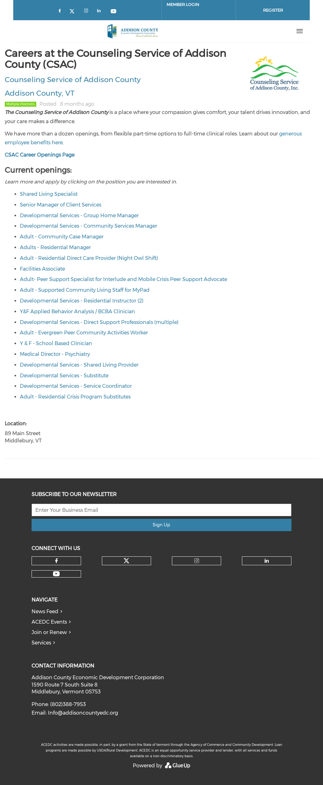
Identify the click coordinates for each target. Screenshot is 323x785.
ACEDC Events (49, 622)
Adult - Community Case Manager (61, 237)
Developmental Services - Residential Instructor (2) (82, 301)
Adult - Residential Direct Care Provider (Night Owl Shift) (89, 258)
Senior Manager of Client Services (60, 205)
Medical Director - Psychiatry (55, 354)
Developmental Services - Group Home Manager (79, 216)
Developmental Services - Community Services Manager (88, 226)
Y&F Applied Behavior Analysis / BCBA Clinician (77, 312)
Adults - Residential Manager (55, 247)
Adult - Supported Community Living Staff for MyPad (85, 290)
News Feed (45, 611)
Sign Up (161, 525)
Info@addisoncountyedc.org (83, 713)
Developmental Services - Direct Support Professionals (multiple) (99, 322)
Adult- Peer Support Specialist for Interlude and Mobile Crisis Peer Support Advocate (123, 279)
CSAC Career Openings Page (40, 155)
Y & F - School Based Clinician (56, 343)
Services (41, 643)
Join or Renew (49, 632)
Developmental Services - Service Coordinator (76, 386)
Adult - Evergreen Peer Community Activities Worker (84, 333)
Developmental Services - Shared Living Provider (79, 365)
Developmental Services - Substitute (64, 376)
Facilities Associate (42, 269)
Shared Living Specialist (49, 194)
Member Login (183, 4)
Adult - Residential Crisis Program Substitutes (75, 397)
